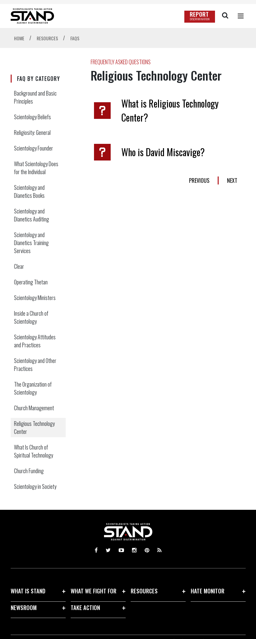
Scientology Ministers (35, 298)
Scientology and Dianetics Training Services (31, 243)
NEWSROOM (24, 607)
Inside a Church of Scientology (31, 317)
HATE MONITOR (207, 591)
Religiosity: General (32, 133)
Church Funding (29, 471)
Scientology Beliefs (32, 117)
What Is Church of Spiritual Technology (33, 451)
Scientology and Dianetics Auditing (31, 215)
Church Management (34, 408)
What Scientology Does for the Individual (36, 168)
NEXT (232, 180)
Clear (19, 266)
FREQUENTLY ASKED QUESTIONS (121, 62)
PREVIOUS (199, 180)
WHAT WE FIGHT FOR (93, 591)
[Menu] (241, 16)
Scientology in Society (35, 486)
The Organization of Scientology (33, 388)
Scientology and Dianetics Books (29, 191)
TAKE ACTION (85, 607)
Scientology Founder (33, 148)
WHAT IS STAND (28, 591)
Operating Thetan (31, 282)
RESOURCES (144, 591)
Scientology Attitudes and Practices (35, 341)
